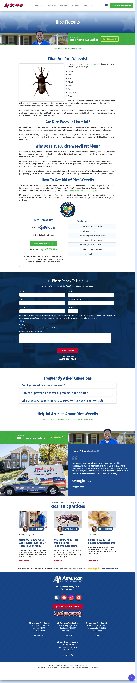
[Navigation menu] (106, 11)
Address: (22, 313)
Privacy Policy (64, 673)
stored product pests (92, 70)
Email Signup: (23, 330)
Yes (22, 327)
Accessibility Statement (90, 673)
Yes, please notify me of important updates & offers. (39, 333)
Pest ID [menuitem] (51, 11)
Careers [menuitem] (75, 11)
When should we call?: (75, 305)
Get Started (109, 44)
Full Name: (23, 297)
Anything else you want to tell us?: (30, 337)
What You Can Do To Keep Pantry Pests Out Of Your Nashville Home (67, 425)
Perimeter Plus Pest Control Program (83, 196)
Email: (21, 305)
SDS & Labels (75, 673)
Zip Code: (71, 313)
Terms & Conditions (51, 673)
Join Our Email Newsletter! (67, 612)
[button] (131, 677)
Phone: (71, 297)
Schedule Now (67, 356)
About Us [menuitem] (88, 11)
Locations (63, 11)
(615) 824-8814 (125, 2)
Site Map (41, 673)
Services (38, 11)
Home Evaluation (121, 11)
